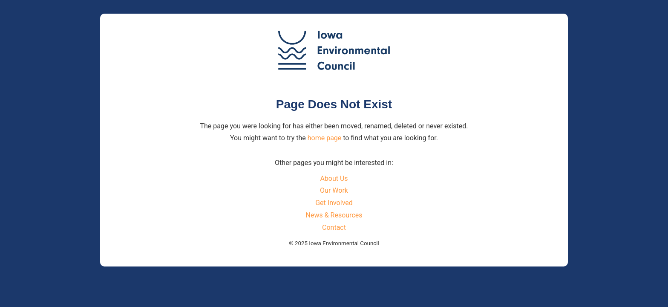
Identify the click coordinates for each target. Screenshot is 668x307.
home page (325, 138)
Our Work (334, 190)
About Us (334, 178)
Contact (334, 227)
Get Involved (334, 203)
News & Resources (333, 215)
